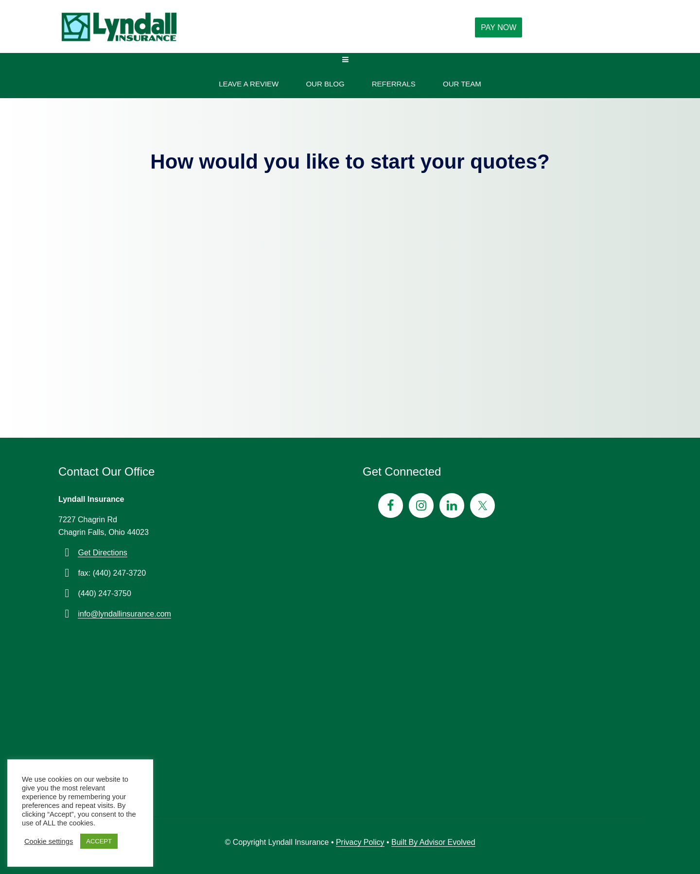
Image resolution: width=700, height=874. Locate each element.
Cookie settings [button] (48, 841)
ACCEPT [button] (99, 841)
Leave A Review (249, 84)
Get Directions (102, 552)
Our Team (462, 84)
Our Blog (325, 84)
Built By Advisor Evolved (433, 842)
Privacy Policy (360, 842)
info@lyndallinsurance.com (124, 614)
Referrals (394, 84)
